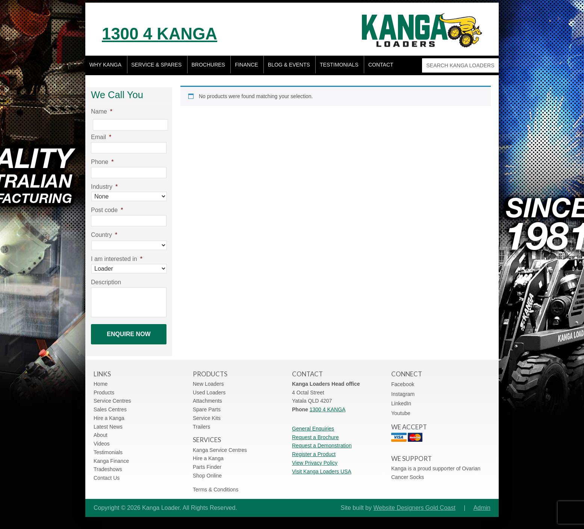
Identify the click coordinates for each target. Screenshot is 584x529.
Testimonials (341, 66)
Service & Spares (157, 66)
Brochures (209, 66)
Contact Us (107, 474)
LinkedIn (401, 400)
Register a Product (314, 450)
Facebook (402, 380)
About (100, 431)
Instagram (403, 390)
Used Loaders (209, 388)
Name (101, 112)
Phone (102, 162)
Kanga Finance (111, 457)
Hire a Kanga (109, 414)
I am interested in (116, 259)
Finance (247, 66)
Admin (482, 504)
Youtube (400, 409)
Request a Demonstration (322, 442)
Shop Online (207, 471)
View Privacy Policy (314, 459)
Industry (104, 187)
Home (100, 380)
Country (104, 235)
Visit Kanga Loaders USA (321, 467)
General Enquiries (313, 424)
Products (104, 388)
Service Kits (207, 414)
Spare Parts (207, 405)
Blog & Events (291, 66)
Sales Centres (110, 405)
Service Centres (112, 397)
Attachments (207, 397)
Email (101, 137)
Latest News (108, 423)
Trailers (201, 423)
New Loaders (208, 380)
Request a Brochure (315, 433)
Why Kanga (105, 66)
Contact (383, 66)
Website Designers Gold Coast (414, 504)
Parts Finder (207, 463)
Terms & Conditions (215, 485)
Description (106, 282)
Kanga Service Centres (220, 446)
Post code (107, 210)
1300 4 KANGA (183, 31)
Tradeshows (108, 465)
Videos (102, 440)
